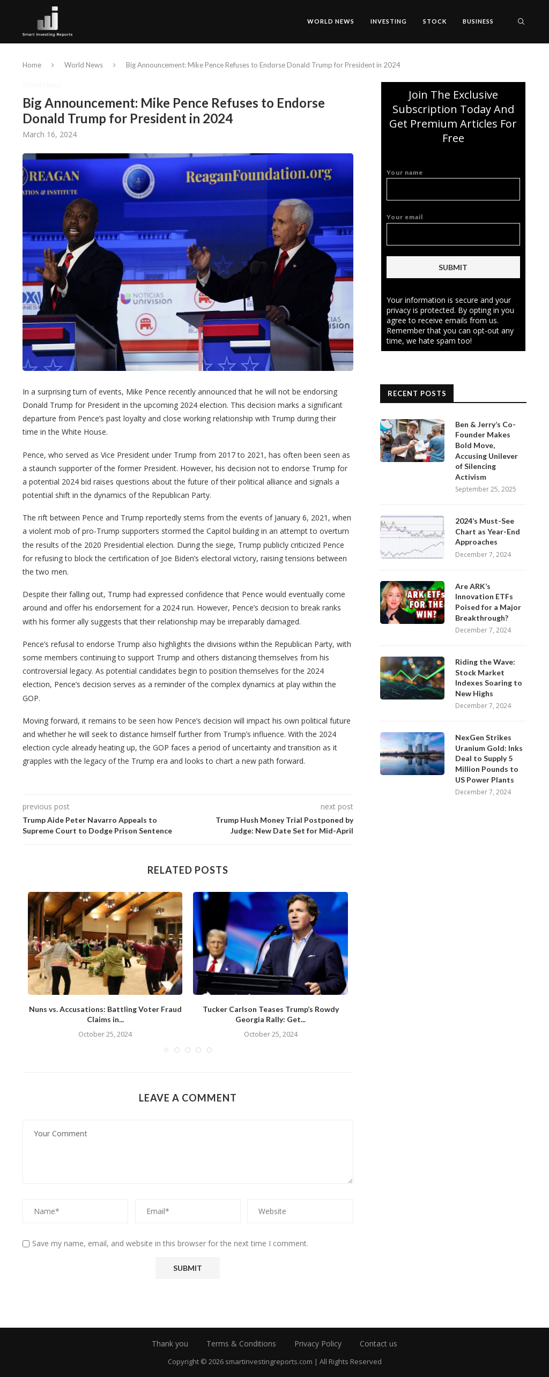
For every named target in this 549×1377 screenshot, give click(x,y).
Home (32, 65)
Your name (453, 184)
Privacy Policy (318, 1343)
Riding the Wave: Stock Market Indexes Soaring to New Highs (488, 677)
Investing (388, 21)
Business (478, 21)
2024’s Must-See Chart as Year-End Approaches (487, 531)
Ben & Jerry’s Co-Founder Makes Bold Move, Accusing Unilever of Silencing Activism (486, 450)
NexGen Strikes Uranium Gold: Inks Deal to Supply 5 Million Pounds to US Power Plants (489, 758)
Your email (453, 229)
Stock (435, 21)
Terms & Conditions (241, 1343)
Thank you (170, 1343)
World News (330, 21)
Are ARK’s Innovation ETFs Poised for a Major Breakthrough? (488, 602)
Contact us (378, 1343)
